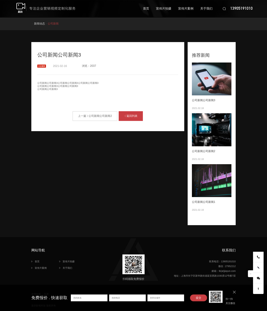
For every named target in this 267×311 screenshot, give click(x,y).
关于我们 (206, 8)
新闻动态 (39, 23)
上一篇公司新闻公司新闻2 (95, 115)
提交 (198, 297)
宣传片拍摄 (163, 8)
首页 (146, 8)
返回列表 (130, 115)
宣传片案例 (185, 8)
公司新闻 (53, 23)
